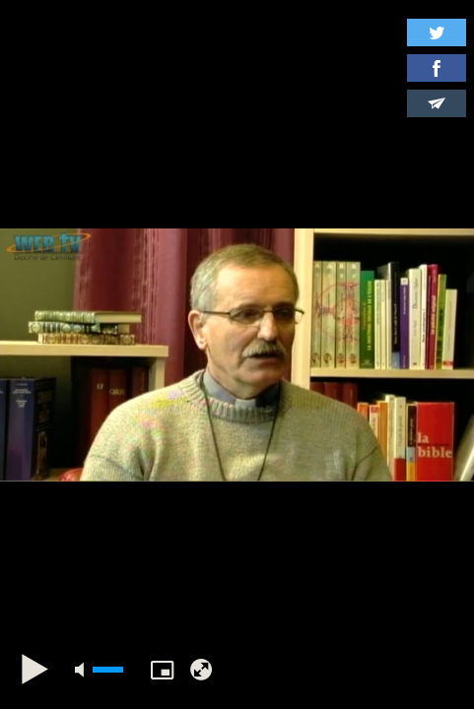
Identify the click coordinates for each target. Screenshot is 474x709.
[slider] (108, 670)
